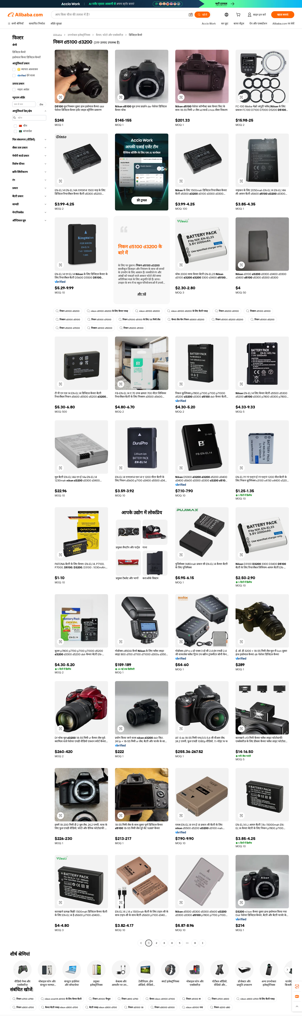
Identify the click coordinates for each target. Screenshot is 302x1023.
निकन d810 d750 (128, 998)
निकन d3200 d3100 (227, 311)
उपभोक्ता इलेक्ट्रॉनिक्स (79, 34)
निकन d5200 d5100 (131, 328)
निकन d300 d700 (23, 1007)
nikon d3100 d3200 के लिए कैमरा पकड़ (107, 311)
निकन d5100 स (191, 998)
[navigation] (29, 489)
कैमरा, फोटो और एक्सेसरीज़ (109, 34)
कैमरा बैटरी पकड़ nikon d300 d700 (59, 1007)
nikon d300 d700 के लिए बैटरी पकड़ (255, 998)
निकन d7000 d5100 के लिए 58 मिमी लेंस (139, 319)
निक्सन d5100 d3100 (258, 311)
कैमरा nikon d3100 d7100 (160, 998)
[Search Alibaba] (120, 15)
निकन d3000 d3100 (163, 1007)
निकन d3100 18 (133, 1007)
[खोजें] (202, 15)
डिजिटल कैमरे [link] (135, 34)
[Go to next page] (202, 943)
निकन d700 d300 (218, 998)
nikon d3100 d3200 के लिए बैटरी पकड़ (187, 311)
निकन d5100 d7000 (99, 319)
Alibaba (57, 34)
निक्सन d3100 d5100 (68, 319)
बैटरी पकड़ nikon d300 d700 (101, 1007)
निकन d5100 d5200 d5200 (227, 319)
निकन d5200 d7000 (68, 328)
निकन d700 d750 (23, 998)
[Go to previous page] (141, 943)
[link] (297, 986)
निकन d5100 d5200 (262, 319)
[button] (190, 14)
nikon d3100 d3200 (147, 311)
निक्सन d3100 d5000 (99, 328)
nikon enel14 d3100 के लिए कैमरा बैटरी (61, 998)
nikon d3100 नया (192, 1007)
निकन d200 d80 (220, 1007)
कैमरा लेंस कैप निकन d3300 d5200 (186, 319)
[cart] (239, 15)
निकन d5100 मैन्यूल (99, 998)
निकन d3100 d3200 (68, 311)
